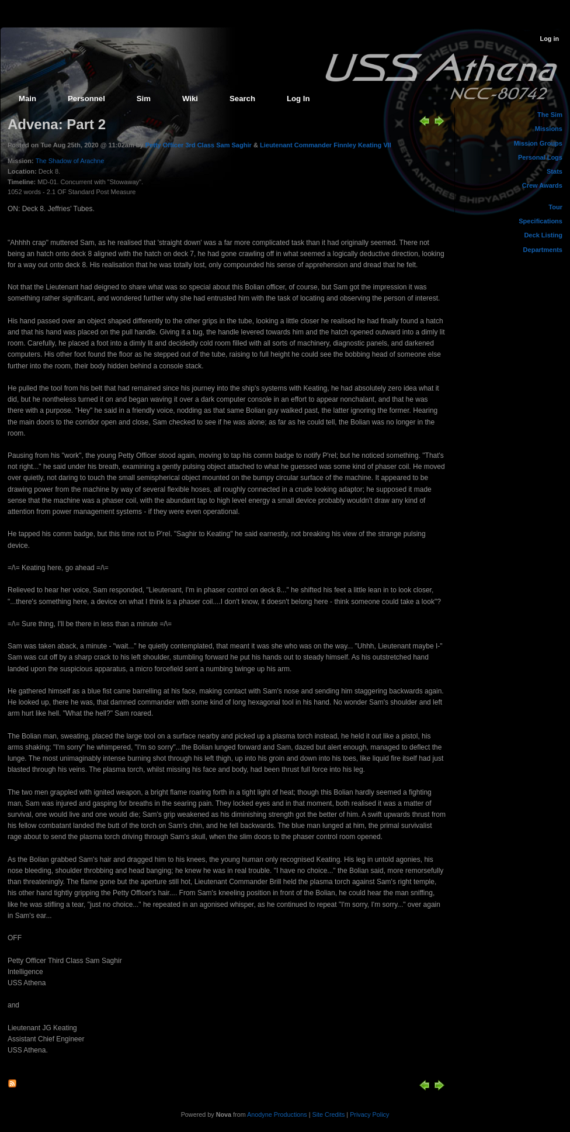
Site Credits (328, 1114)
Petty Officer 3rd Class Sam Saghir (199, 145)
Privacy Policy (369, 1114)
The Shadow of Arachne (70, 160)
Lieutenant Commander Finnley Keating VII (325, 145)
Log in (549, 38)
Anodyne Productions (277, 1114)
